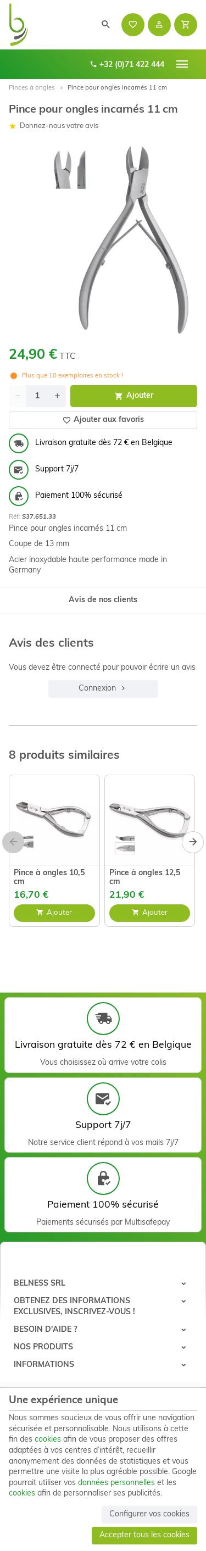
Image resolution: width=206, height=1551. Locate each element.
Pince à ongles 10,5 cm (49, 877)
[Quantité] (37, 396)
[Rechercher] (106, 24)
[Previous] (13, 842)
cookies (48, 1440)
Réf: (14, 517)
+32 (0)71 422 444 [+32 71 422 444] (127, 64)
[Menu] (182, 64)
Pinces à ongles (32, 88)
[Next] (193, 842)
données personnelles (116, 1483)
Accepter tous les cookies (144, 1535)
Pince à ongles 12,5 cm (144, 877)
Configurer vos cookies (149, 1514)
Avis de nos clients (103, 600)
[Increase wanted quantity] (57, 396)
